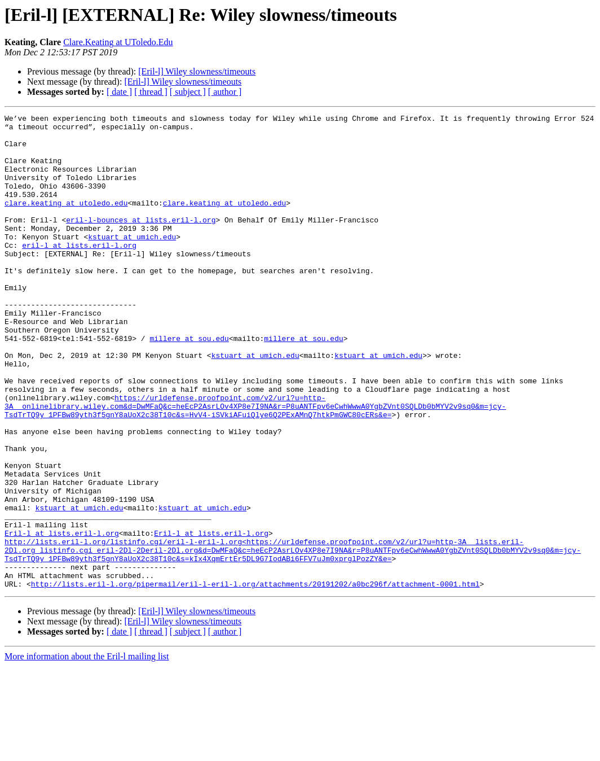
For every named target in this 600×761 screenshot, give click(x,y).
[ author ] (225, 92)
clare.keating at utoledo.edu (66, 221)
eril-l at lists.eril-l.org (79, 272)
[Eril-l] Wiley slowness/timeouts (196, 71)
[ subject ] (188, 92)
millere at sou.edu (188, 384)
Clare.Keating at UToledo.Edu (118, 42)
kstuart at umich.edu (132, 262)
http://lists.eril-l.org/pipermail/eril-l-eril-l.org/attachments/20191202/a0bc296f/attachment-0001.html (255, 678)
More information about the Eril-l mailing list (87, 751)
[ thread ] (150, 92)
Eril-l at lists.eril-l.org (62, 618)
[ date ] (119, 92)
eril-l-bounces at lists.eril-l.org (140, 242)
